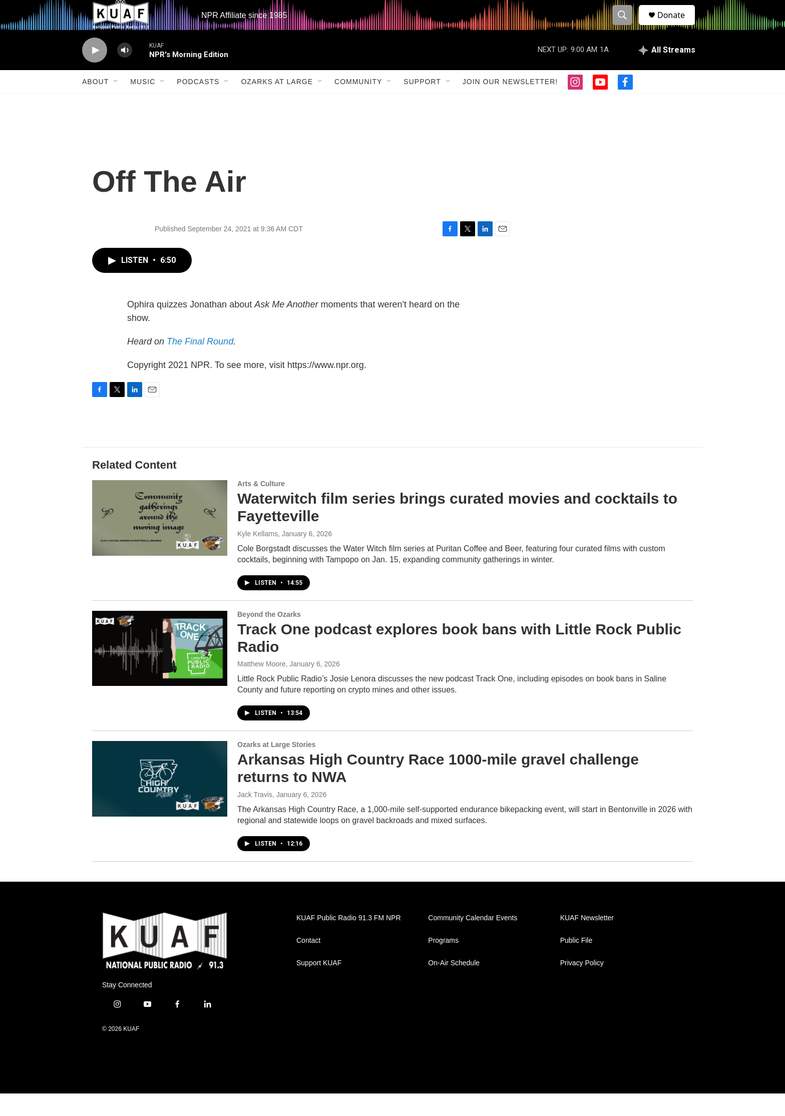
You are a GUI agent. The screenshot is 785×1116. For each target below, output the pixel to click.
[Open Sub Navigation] (116, 104)
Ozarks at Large (277, 104)
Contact (308, 963)
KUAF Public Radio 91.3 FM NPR (348, 940)
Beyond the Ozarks (269, 637)
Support (422, 104)
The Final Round (200, 364)
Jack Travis (254, 817)
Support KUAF (318, 985)
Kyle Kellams (257, 556)
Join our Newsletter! (510, 104)
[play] (95, 73)
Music (142, 104)
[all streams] (667, 73)
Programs (443, 963)
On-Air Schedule (454, 985)
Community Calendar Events (472, 940)
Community (358, 104)
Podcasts (198, 104)
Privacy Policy (582, 985)
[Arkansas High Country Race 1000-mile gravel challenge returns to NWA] (159, 801)
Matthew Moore (261, 686)
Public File (576, 963)
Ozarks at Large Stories (276, 767)
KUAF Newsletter (587, 940)
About (95, 104)
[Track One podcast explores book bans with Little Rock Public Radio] (159, 670)
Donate (677, 26)
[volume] (124, 73)
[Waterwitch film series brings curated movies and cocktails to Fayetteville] (159, 540)
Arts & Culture (261, 506)
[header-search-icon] (627, 27)
